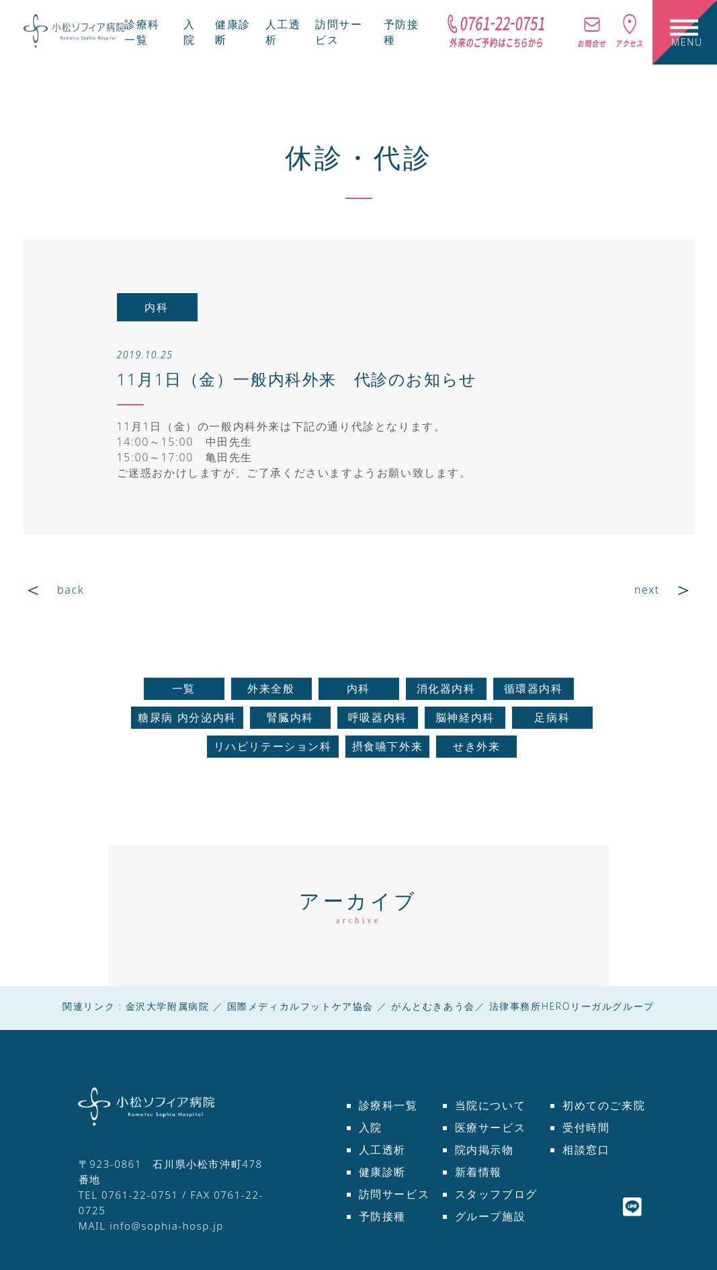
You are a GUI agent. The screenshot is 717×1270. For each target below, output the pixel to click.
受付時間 (585, 1127)
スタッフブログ (496, 1194)
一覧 (184, 688)
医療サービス (490, 1127)
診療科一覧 (142, 32)
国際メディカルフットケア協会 (300, 1006)
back (70, 589)
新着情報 (478, 1171)
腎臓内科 (290, 717)
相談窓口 (585, 1149)
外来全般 (270, 688)
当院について (490, 1105)
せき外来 (476, 746)
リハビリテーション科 (273, 746)
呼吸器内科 (377, 717)
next (647, 589)
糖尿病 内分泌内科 (187, 717)
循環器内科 (533, 688)
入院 (189, 32)
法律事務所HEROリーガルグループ (572, 1006)
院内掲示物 (484, 1149)
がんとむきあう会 (433, 1006)
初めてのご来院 (603, 1105)
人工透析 (382, 1149)
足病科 (552, 717)
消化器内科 (446, 688)
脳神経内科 (465, 717)
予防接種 (382, 1216)
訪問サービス (394, 1194)
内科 (358, 688)
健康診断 (382, 1171)
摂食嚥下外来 (387, 746)
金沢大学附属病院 (168, 1006)
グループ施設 (490, 1216)
